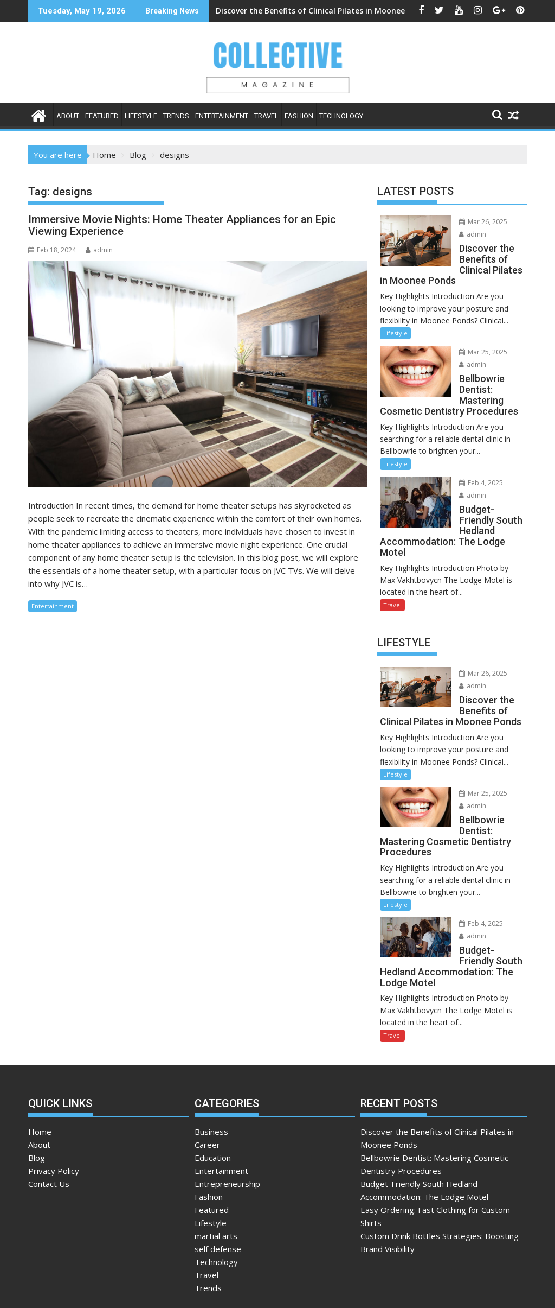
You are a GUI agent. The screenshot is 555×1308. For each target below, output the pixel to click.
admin (99, 250)
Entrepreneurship (227, 1140)
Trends (176, 116)
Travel (266, 116)
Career (207, 1101)
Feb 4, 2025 (472, 472)
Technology (341, 116)
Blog (36, 1114)
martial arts (216, 1193)
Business (211, 1088)
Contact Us (48, 1140)
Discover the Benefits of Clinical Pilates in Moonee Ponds (267, 10)
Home (39, 1088)
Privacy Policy (53, 1127)
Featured (102, 116)
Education (213, 1114)
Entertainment (221, 116)
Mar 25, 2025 (474, 341)
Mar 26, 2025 (474, 221)
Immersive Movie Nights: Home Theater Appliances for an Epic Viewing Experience (182, 225)
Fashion (299, 116)
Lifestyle (141, 116)
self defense (218, 1206)
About (67, 116)
